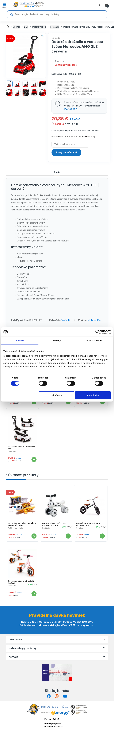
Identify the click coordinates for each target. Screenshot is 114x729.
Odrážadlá (55, 27)
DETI (26, 27)
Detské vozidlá (39, 27)
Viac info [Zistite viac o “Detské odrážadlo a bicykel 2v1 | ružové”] (34, 593)
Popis (57, 172)
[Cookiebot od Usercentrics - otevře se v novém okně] (98, 332)
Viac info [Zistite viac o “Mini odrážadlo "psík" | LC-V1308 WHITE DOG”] (68, 536)
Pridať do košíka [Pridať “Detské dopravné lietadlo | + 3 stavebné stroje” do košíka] (34, 536)
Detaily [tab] (57, 340)
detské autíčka (94, 320)
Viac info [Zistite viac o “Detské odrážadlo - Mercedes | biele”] (34, 459)
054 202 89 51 (71, 109)
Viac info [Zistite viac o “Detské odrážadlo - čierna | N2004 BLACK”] (102, 536)
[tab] (57, 172)
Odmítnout (56, 395)
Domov (7, 27)
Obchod (16, 27)
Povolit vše (93, 395)
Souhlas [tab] (19, 340)
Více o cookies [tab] (94, 340)
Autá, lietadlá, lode (15, 528)
